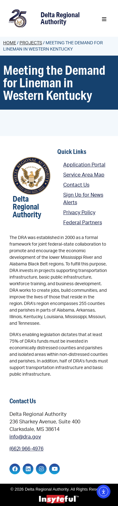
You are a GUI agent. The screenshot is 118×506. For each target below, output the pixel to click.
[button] (104, 19)
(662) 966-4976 (26, 448)
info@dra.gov (25, 436)
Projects (31, 43)
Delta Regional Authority (60, 18)
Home (9, 43)
